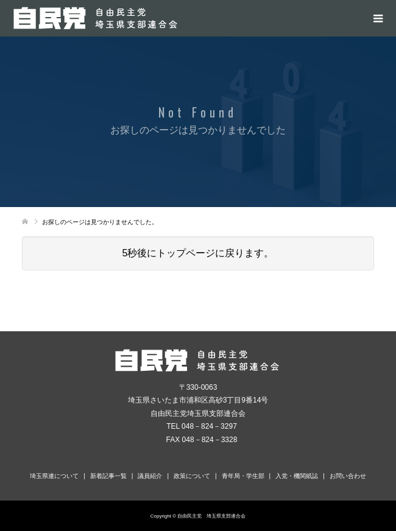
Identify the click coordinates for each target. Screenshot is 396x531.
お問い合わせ (348, 476)
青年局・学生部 (243, 476)
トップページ (186, 253)
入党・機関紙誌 (296, 476)
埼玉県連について (54, 476)
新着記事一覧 (108, 476)
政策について (192, 476)
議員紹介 (150, 476)
